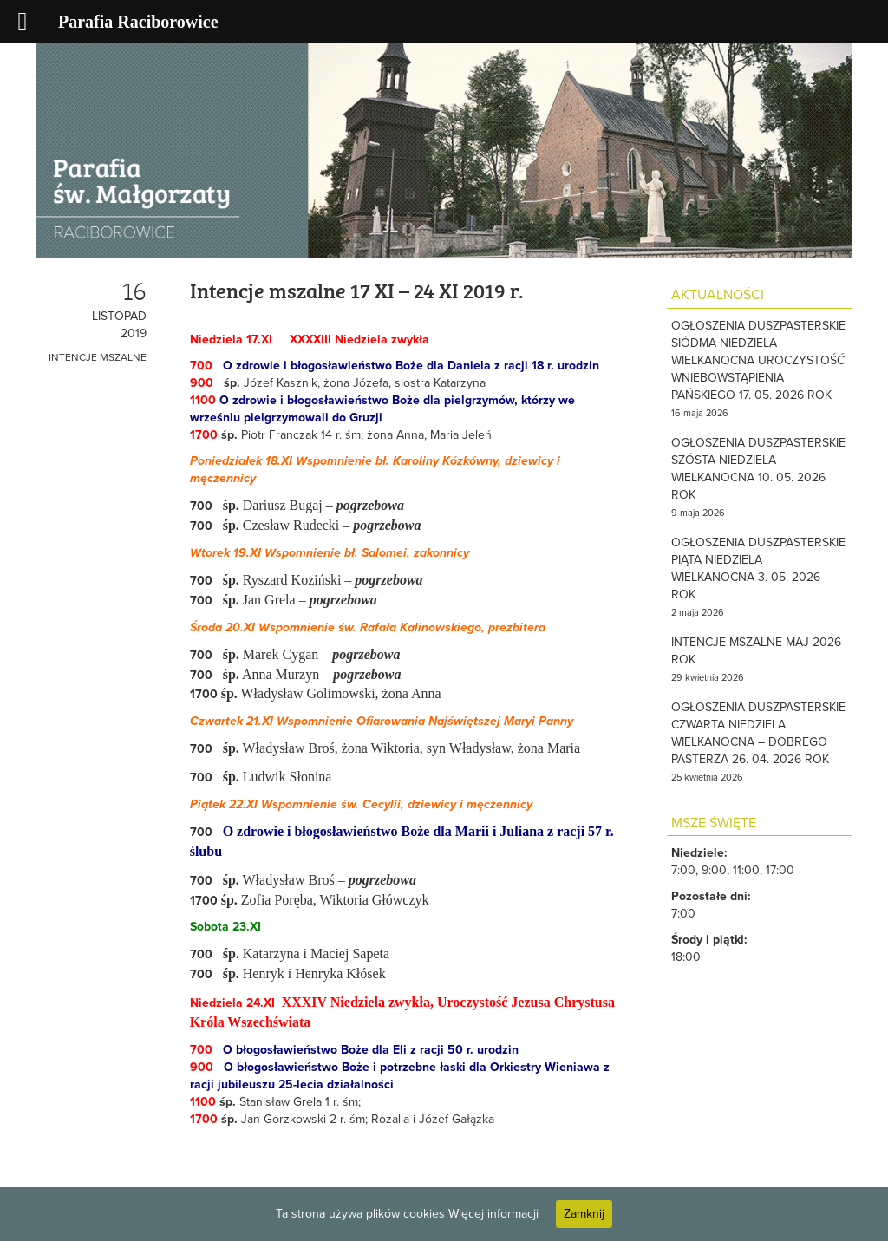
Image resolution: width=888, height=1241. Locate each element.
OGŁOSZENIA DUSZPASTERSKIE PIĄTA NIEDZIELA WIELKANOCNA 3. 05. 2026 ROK (758, 568)
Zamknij (584, 1213)
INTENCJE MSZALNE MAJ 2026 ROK (756, 651)
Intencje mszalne (98, 357)
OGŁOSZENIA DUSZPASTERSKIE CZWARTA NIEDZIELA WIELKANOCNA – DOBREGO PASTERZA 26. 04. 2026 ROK (758, 733)
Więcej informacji (493, 1213)
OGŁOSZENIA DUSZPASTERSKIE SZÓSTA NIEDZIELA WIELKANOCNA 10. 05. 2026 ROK (758, 468)
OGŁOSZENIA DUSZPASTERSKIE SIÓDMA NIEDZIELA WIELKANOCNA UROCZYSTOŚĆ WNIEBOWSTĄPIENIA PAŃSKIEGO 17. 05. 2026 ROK (758, 360)
